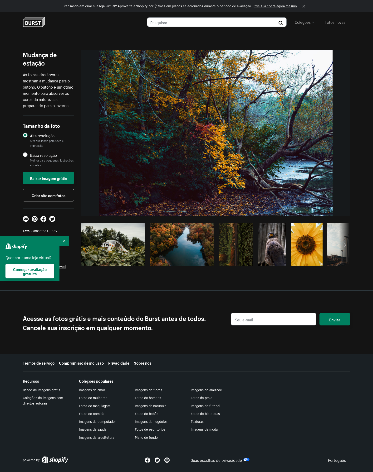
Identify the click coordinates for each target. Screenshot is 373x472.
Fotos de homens (148, 397)
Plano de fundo (146, 437)
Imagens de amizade (206, 389)
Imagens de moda (204, 429)
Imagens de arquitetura (96, 437)
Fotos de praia (201, 397)
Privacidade (118, 362)
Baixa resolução (43, 155)
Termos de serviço (38, 362)
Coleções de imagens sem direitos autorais (43, 400)
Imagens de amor (92, 389)
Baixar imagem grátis (48, 178)
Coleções (304, 22)
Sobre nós (142, 362)
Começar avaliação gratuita (30, 271)
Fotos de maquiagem (95, 405)
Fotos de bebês (146, 413)
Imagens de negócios (151, 421)
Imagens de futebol (205, 405)
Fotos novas (335, 22)
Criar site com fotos (48, 195)
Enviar (334, 319)
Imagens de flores (148, 389)
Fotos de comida (91, 413)
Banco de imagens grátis (41, 389)
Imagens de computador (97, 421)
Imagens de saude (93, 429)
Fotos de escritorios (150, 429)
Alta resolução (42, 135)
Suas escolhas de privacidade (220, 460)
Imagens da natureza (150, 405)
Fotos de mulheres (93, 397)
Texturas (197, 421)
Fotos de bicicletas (205, 413)
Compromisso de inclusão (81, 362)
